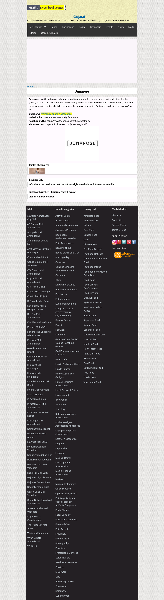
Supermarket (62, 595)
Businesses (68, 27)
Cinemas (60, 275)
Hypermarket (62, 395)
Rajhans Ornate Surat (38, 482)
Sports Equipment (65, 581)
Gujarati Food (91, 297)
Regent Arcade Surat (38, 487)
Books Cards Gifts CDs (68, 252)
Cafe (86, 239)
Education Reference (66, 289)
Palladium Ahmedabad (39, 459)
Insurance (61, 404)
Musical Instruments (66, 484)
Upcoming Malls (49, 33)
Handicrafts (61, 359)
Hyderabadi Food (93, 302)
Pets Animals (62, 529)
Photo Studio (62, 538)
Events (109, 27)
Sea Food (89, 363)
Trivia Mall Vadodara (38, 533)
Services (60, 567)
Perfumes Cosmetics (66, 519)
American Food (92, 215)
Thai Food (89, 372)
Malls (131, 27)
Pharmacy (61, 533)
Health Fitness (63, 369)
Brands (53, 27)
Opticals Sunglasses (66, 493)
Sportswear (61, 586)
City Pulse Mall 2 (36, 286)
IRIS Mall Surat (35, 394)
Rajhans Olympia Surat (39, 477)
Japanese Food (92, 320)
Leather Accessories (66, 439)
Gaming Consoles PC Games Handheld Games (67, 343)
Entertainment (63, 299)
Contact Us (117, 220)
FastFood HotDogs (93, 254)
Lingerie (60, 443)
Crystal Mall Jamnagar (39, 291)
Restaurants (90, 358)
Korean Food (90, 325)
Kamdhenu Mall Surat (38, 429)
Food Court (89, 280)
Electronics (61, 294)
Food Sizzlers (91, 293)
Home (30, 86)
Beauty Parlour (63, 247)
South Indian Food (93, 367)
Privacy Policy (119, 225)
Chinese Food (91, 244)
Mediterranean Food (94, 334)
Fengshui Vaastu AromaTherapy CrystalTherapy (64, 312)
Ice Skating (61, 399)
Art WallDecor (63, 220)
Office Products (63, 488)
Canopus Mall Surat (37, 257)
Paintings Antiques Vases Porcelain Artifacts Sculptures (66, 502)
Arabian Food (91, 220)
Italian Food (90, 315)
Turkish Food (90, 377)
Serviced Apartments (66, 562)
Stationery (61, 591)
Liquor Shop (62, 448)
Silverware (61, 571)
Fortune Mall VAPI (36, 327)
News (121, 27)
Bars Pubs (89, 230)
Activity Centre (63, 215)
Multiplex (60, 479)
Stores (33, 33)
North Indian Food (93, 348)
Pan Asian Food (92, 353)
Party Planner (63, 510)
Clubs (58, 280)
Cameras (60, 262)
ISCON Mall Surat (36, 399)
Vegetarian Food (92, 382)
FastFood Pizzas (92, 267)
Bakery (87, 225)
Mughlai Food (91, 344)
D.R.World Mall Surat (38, 301)
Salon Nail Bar (63, 557)
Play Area (61, 548)
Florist (59, 325)
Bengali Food (90, 235)
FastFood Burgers (93, 249)
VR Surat (32, 546)
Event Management (66, 303)
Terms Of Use (119, 230)
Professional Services (67, 552)
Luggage (60, 453)
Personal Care (63, 524)
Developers (95, 27)
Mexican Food (91, 339)
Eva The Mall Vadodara (39, 322)
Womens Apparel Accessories (56, 114)
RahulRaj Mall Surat (37, 472)
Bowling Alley (62, 257)
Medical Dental (63, 458)
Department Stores (65, 284)
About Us (116, 215)
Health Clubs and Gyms (68, 364)
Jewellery (60, 409)
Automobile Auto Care (67, 225)
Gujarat (79, 16)
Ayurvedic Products (66, 230)
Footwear (60, 329)
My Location (36, 27)
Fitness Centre (63, 320)
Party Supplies (63, 514)
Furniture (60, 334)
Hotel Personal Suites (67, 390)
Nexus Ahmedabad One (39, 455)
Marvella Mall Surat (37, 441)
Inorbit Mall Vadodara (38, 389)
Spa (58, 576)
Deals (82, 27)
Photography (62, 543)
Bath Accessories (64, 243)
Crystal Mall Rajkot (37, 296)
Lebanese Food (92, 329)
